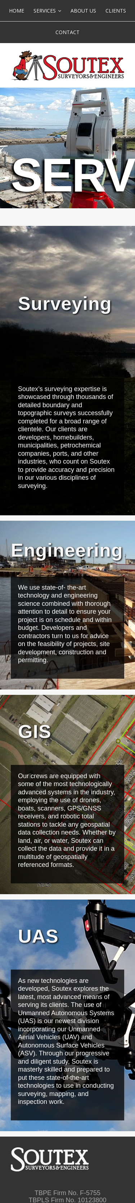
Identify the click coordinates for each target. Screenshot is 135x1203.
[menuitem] (16, 11)
